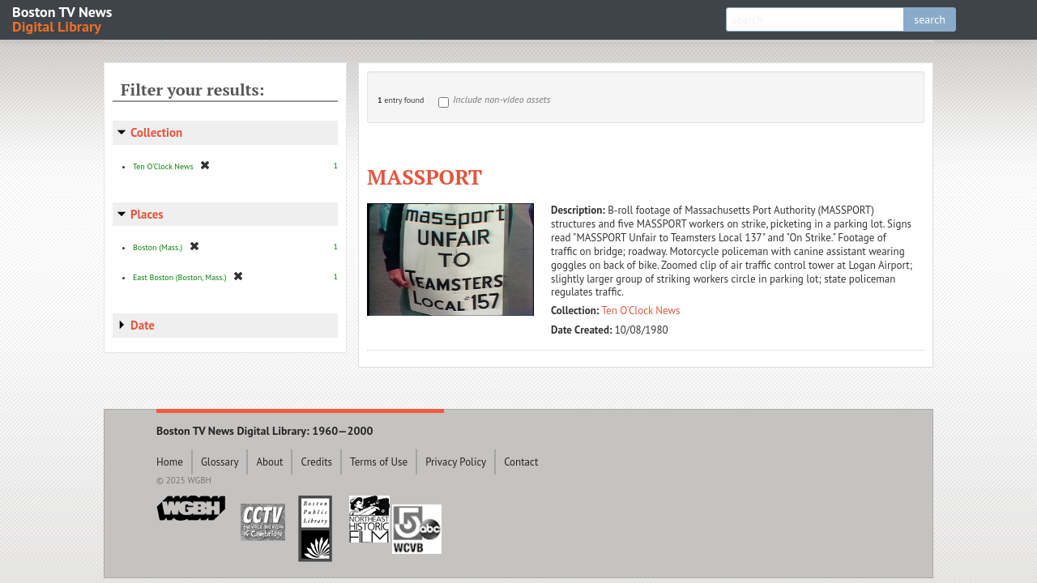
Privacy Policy (455, 462)
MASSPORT (424, 176)
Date (142, 325)
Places (147, 214)
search (929, 19)
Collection (156, 132)
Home (169, 462)
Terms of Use (379, 462)
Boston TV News (63, 18)
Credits (316, 462)
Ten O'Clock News (641, 310)
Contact (521, 462)
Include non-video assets (501, 99)
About (269, 462)
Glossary (220, 462)
